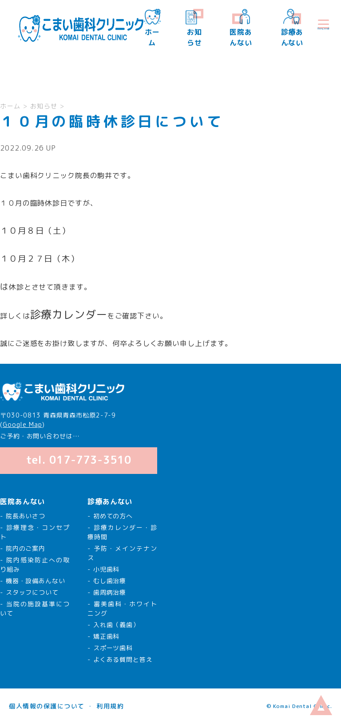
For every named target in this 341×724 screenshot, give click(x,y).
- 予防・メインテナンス (122, 553)
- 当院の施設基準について (35, 608)
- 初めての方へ (110, 516)
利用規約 (110, 706)
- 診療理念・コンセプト (35, 532)
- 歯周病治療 (106, 592)
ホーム (152, 28)
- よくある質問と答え (120, 659)
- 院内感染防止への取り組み (35, 564)
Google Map (22, 424)
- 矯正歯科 (103, 636)
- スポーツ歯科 (110, 648)
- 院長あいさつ (22, 516)
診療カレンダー (68, 314)
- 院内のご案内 (22, 548)
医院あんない (241, 28)
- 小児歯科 (103, 569)
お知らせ (194, 28)
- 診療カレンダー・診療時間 (122, 532)
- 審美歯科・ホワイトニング (122, 608)
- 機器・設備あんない (32, 581)
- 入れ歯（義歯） (113, 625)
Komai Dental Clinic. (302, 706)
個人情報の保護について (47, 706)
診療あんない (292, 28)
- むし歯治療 (106, 581)
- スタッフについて (29, 592)
